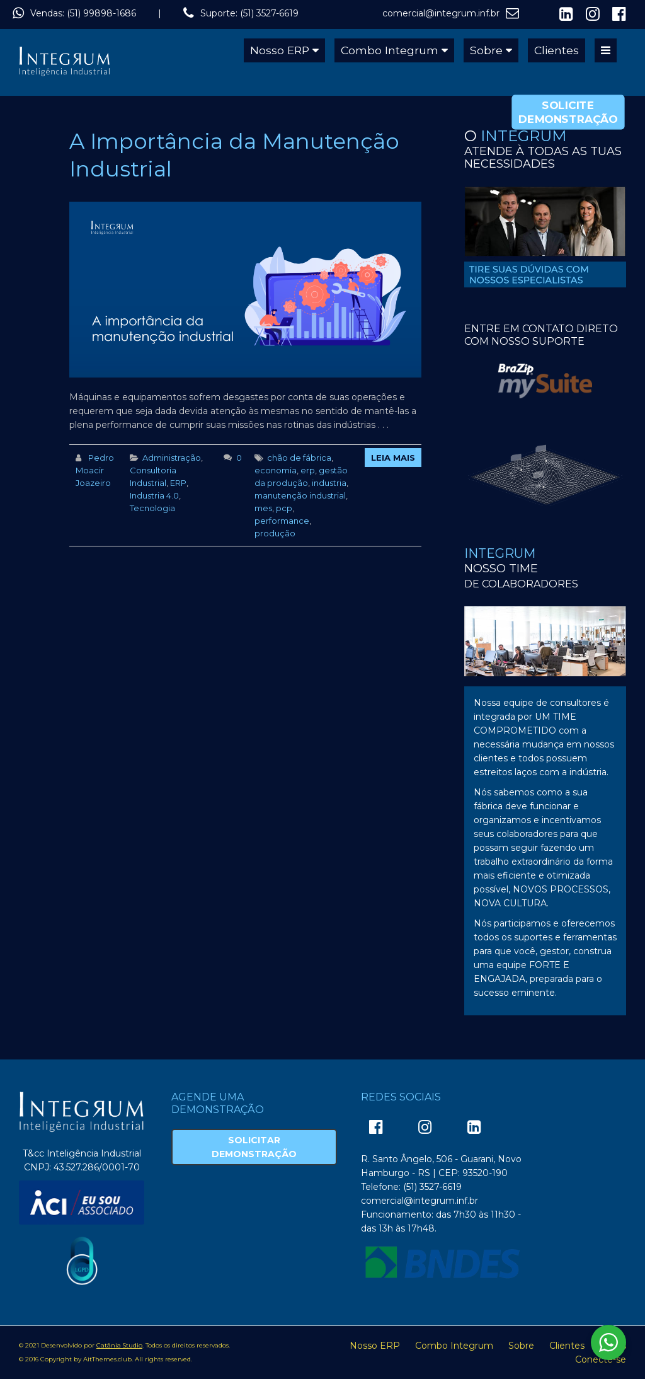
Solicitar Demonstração (254, 1147)
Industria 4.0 (154, 495)
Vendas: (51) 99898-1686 (83, 13)
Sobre (486, 50)
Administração (171, 458)
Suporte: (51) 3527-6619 (249, 13)
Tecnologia (152, 508)
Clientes (556, 50)
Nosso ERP (279, 50)
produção (274, 533)
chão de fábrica (299, 458)
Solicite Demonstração (568, 111)
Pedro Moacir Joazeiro (95, 470)
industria (329, 483)
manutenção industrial (300, 495)
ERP (178, 483)
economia (275, 470)
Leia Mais (393, 458)
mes (263, 508)
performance (281, 521)
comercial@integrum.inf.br (440, 13)
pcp (284, 508)
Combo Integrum (389, 50)
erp (307, 470)
